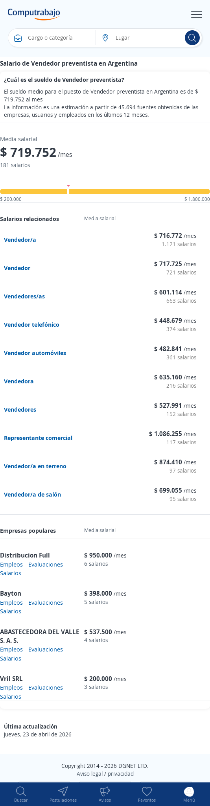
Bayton (10, 593)
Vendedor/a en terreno (35, 466)
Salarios (10, 573)
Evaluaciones (45, 564)
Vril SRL (11, 678)
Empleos (11, 564)
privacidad (121, 773)
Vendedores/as (24, 296)
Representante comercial (38, 438)
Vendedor (17, 268)
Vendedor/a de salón (32, 494)
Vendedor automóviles (35, 353)
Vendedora (19, 381)
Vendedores (20, 409)
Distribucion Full (25, 555)
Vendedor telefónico (31, 324)
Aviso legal (90, 773)
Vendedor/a (20, 239)
